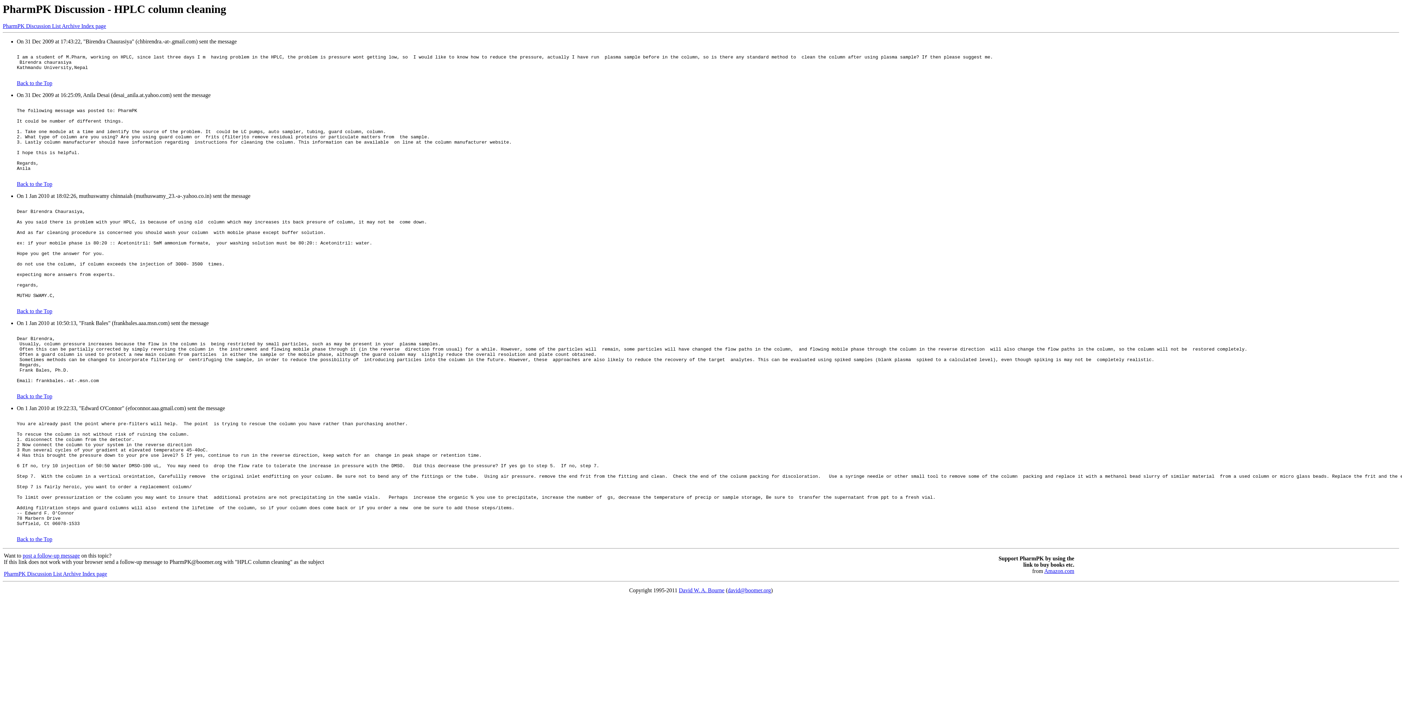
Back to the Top (34, 88)
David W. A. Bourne (701, 665)
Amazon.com (1059, 646)
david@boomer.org (749, 665)
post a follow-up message (51, 630)
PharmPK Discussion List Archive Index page (54, 26)
